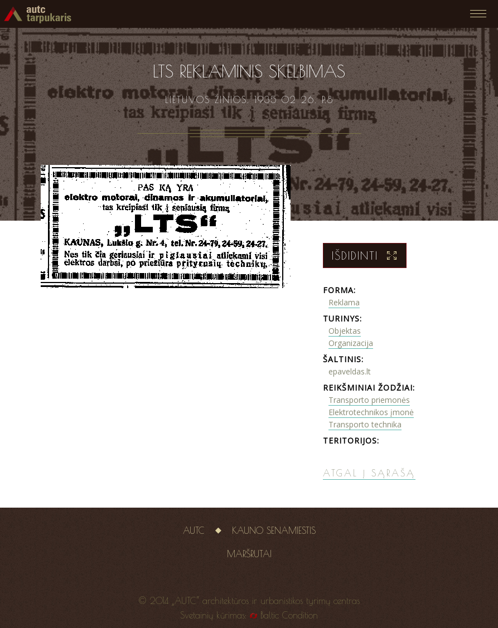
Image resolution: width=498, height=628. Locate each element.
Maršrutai (249, 554)
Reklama (344, 302)
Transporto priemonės (369, 400)
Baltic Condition (289, 615)
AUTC (194, 530)
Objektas (344, 330)
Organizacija (350, 343)
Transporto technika (365, 424)
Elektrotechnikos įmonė (371, 412)
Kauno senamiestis (274, 530)
